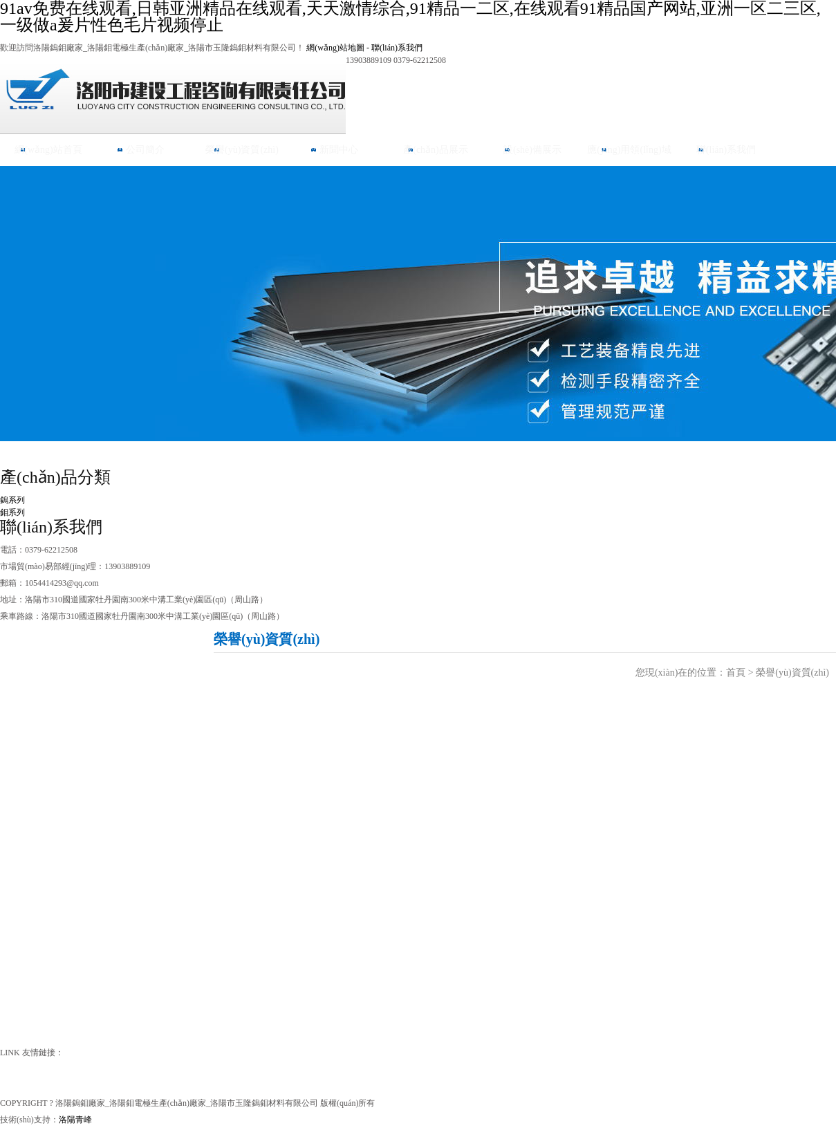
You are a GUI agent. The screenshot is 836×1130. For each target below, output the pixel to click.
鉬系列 (12, 512)
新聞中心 (338, 150)
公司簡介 (145, 150)
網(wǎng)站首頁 (48, 150)
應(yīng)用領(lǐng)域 (629, 150)
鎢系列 (12, 500)
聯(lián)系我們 (396, 48)
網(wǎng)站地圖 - (338, 48)
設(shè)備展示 (532, 150)
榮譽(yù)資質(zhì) (242, 150)
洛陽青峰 (75, 1119)
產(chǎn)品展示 (435, 150)
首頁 (735, 672)
